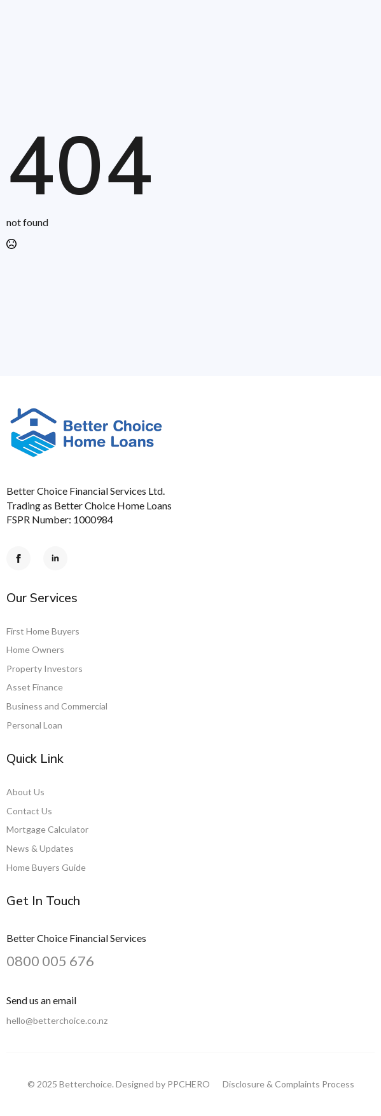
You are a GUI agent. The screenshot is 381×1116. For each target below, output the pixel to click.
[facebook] (18, 558)
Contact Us (29, 810)
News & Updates (40, 848)
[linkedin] (55, 558)
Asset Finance (34, 687)
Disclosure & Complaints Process (288, 1084)
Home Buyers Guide (46, 867)
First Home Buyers (43, 631)
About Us (25, 791)
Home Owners (35, 649)
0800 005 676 (50, 960)
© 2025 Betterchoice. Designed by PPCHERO (118, 1084)
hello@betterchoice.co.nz (56, 1020)
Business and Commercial (56, 706)
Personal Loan (34, 725)
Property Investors (44, 668)
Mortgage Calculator (47, 829)
